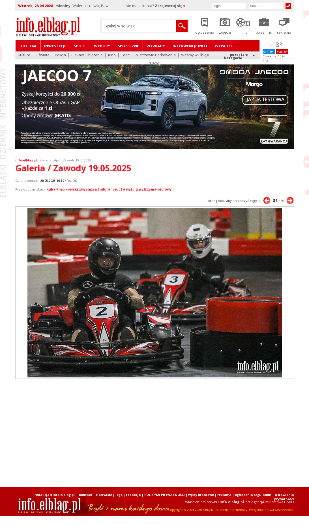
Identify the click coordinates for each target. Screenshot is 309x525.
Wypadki (223, 45)
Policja (60, 55)
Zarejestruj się (170, 5)
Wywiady (156, 45)
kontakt (85, 494)
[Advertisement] (154, 432)
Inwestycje (55, 45)
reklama (224, 494)
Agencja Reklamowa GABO (272, 502)
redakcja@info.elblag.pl (55, 494)
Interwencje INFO (190, 45)
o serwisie (104, 494)
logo (119, 494)
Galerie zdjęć (50, 160)
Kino (112, 55)
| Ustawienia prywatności (283, 496)
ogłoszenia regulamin (253, 494)
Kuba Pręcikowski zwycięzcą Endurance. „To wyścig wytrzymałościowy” (109, 189)
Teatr (125, 55)
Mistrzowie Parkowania (156, 55)
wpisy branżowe (201, 494)
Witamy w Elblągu (196, 55)
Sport (80, 45)
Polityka (27, 45)
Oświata (43, 55)
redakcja (133, 494)
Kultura (24, 55)
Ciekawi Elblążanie (87, 55)
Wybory (102, 45)
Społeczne (128, 45)
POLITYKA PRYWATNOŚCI (164, 494)
